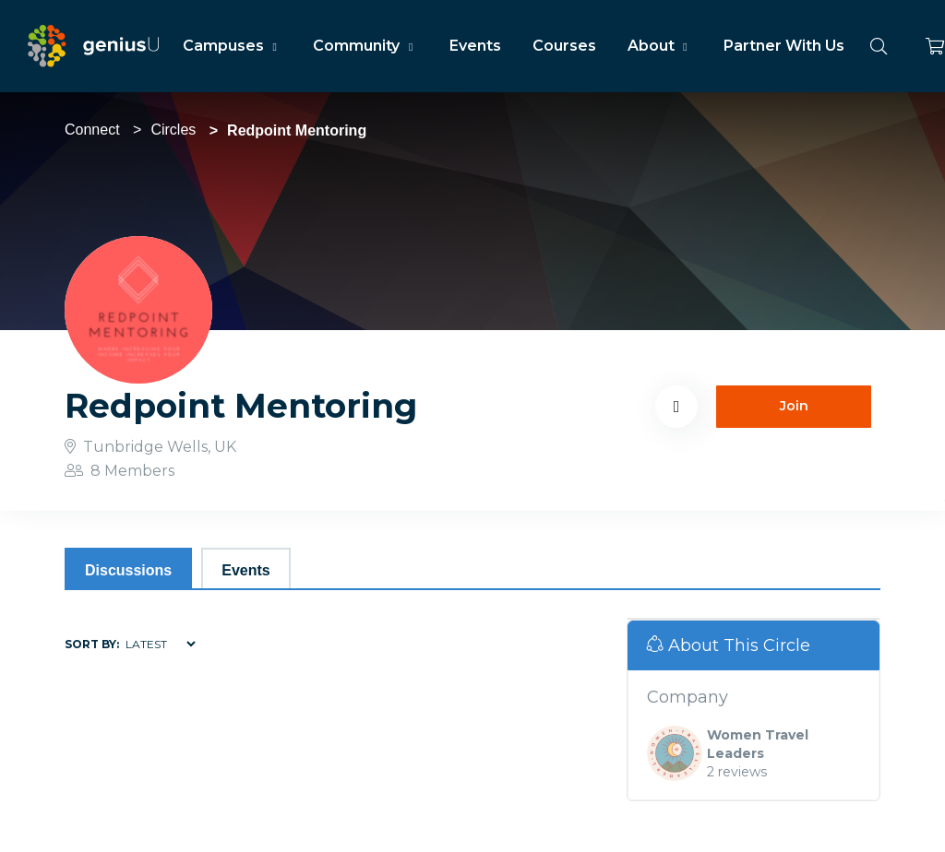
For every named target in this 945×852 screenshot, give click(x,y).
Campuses (232, 45)
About (660, 45)
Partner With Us (784, 45)
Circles (173, 129)
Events (475, 45)
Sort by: (92, 644)
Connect (92, 129)
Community (365, 45)
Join (794, 405)
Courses (564, 45)
